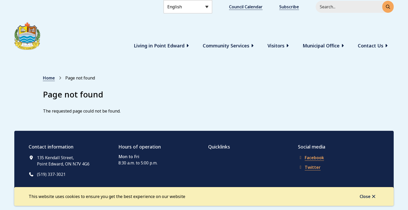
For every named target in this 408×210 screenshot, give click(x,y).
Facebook (311, 157)
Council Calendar (246, 7)
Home (49, 78)
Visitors (275, 45)
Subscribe (289, 7)
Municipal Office (321, 45)
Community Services (226, 45)
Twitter (309, 167)
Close (365, 196)
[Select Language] (187, 7)
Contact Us (370, 45)
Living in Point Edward (159, 45)
